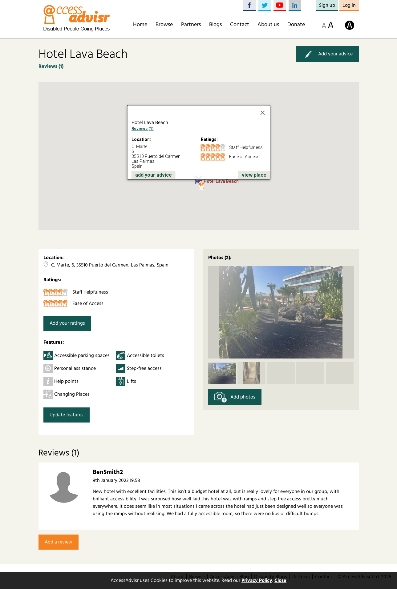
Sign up (327, 5)
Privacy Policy (256, 580)
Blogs (215, 24)
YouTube (279, 5)
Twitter (264, 5)
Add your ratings (67, 323)
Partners (191, 24)
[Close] (262, 113)
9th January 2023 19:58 (116, 480)
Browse (164, 24)
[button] (201, 185)
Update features (66, 414)
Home (140, 24)
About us (268, 24)
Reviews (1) (50, 66)
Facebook (249, 5)
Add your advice (327, 54)
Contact (239, 24)
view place (253, 175)
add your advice (153, 175)
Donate (296, 24)
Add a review (58, 541)
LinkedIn (295, 5)
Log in (349, 5)
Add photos (234, 397)
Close (280, 580)
